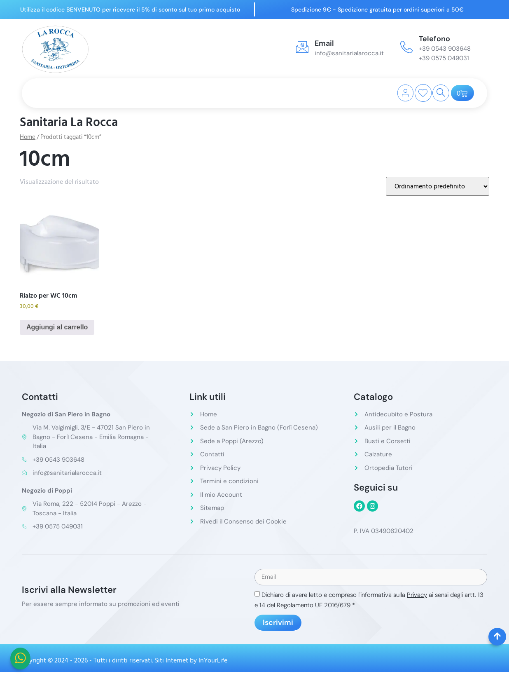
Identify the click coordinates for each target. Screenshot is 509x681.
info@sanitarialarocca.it (349, 53)
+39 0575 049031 (444, 58)
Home (27, 137)
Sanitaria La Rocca (69, 122)
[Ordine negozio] (437, 186)
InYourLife (212, 661)
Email (324, 43)
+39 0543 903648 (445, 49)
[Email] (302, 47)
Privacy (417, 596)
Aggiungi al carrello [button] (57, 327)
